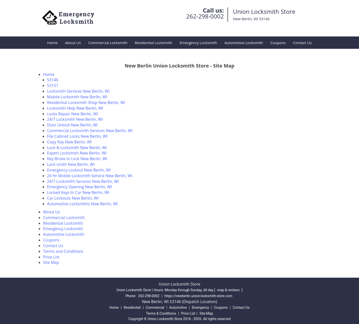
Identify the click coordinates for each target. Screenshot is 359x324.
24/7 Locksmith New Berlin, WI (75, 119)
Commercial (155, 307)
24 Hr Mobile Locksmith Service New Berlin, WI (89, 175)
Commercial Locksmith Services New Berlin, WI (89, 130)
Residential (132, 307)
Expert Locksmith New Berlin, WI (77, 153)
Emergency (200, 307)
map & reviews (228, 290)
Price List (51, 257)
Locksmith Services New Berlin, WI (78, 91)
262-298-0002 (205, 16)
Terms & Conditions (161, 313)
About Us (73, 42)
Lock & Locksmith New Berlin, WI (77, 147)
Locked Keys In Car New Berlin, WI (78, 192)
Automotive (178, 307)
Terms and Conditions (63, 251)
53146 (52, 80)
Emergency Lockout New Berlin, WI (79, 170)
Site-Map (206, 313)
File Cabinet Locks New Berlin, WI (77, 136)
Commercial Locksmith (107, 42)
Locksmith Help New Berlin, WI (75, 108)
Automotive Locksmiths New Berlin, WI (82, 203)
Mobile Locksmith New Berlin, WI (77, 97)
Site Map (51, 262)
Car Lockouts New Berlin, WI (73, 198)
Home (52, 42)
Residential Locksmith (153, 42)
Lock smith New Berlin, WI (71, 164)
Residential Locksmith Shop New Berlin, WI (86, 102)
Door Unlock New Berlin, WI (72, 125)
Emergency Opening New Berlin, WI (79, 186)
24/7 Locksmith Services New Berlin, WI (83, 181)
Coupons (278, 42)
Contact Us (302, 42)
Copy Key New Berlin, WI (69, 142)
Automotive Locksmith (244, 42)
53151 (52, 85)
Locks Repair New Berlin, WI (72, 114)
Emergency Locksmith (198, 42)
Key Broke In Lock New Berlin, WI (77, 158)
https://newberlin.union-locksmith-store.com (198, 296)
